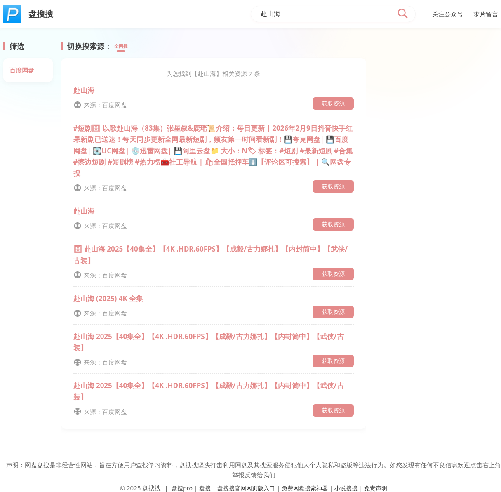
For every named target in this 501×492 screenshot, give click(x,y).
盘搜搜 (151, 488)
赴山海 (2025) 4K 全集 (108, 298)
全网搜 (123, 46)
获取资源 (333, 103)
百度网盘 (21, 70)
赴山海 (83, 90)
